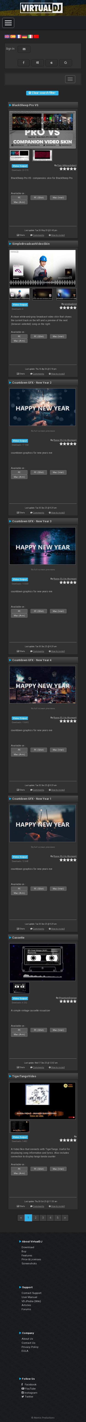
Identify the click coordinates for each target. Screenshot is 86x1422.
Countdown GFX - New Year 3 (31, 521)
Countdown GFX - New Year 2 (31, 382)
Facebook (29, 1384)
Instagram (29, 1392)
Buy (24, 1251)
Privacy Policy (30, 1347)
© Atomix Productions (43, 1417)
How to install (58, 235)
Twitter (27, 1396)
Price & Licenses (31, 1259)
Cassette (18, 937)
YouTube (29, 1388)
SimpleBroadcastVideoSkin (31, 243)
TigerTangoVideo (24, 1076)
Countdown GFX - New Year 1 (31, 798)
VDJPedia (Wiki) (31, 1301)
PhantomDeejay (68, 997)
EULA (25, 1350)
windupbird (70, 304)
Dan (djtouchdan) (67, 165)
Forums (26, 1309)
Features (27, 1255)
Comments (38, 235)
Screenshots (29, 1263)
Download (28, 1247)
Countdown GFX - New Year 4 (31, 660)
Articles (26, 1305)
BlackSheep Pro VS (25, 105)
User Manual (29, 1297)
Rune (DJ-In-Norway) (65, 440)
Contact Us (28, 1342)
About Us (27, 1338)
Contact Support (32, 1293)
